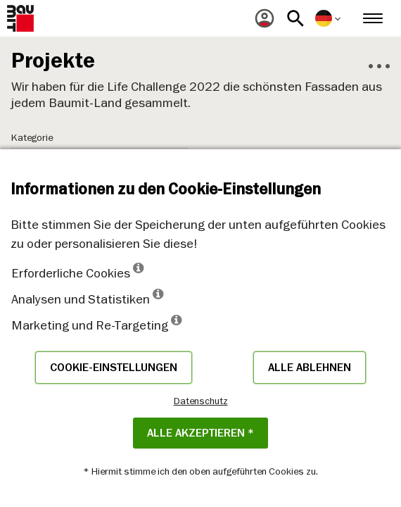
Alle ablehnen (309, 368)
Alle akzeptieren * (200, 433)
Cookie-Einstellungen (113, 368)
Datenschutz (201, 400)
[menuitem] (264, 18)
